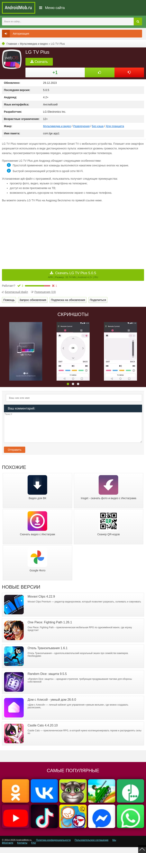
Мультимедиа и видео (34, 43)
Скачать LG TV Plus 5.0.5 (73, 275)
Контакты (22, 848)
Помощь (9, 300)
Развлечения (81, 126)
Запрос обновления (32, 300)
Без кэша (98, 126)
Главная (11, 43)
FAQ (33, 848)
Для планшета (115, 126)
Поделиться (98, 300)
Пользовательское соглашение (91, 846)
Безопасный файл (15, 292)
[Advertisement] (37, 233)
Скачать (39, 62)
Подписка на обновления (68, 300)
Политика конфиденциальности (53, 846)
